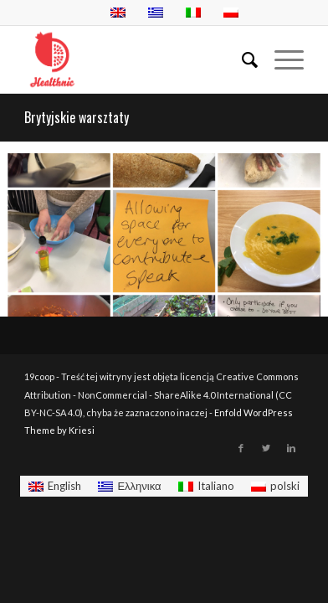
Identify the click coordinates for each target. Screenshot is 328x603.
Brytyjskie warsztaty (76, 117)
